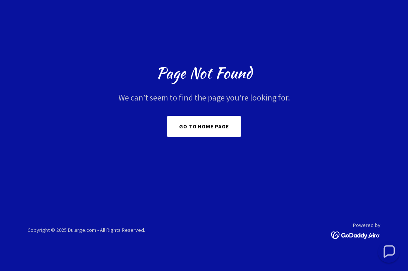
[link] (355, 234)
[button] (388, 252)
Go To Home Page (204, 126)
